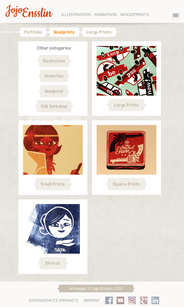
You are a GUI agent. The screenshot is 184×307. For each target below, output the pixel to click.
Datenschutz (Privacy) (54, 300)
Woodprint (54, 91)
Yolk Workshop (54, 106)
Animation (105, 14)
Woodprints (134, 14)
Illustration (76, 14)
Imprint (92, 300)
